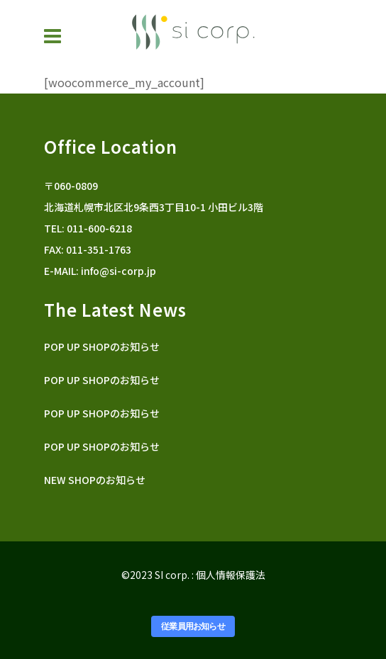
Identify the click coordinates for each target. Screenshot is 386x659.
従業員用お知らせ (193, 626)
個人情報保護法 (230, 575)
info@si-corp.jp (118, 271)
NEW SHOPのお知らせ (94, 480)
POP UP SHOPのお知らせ (102, 346)
